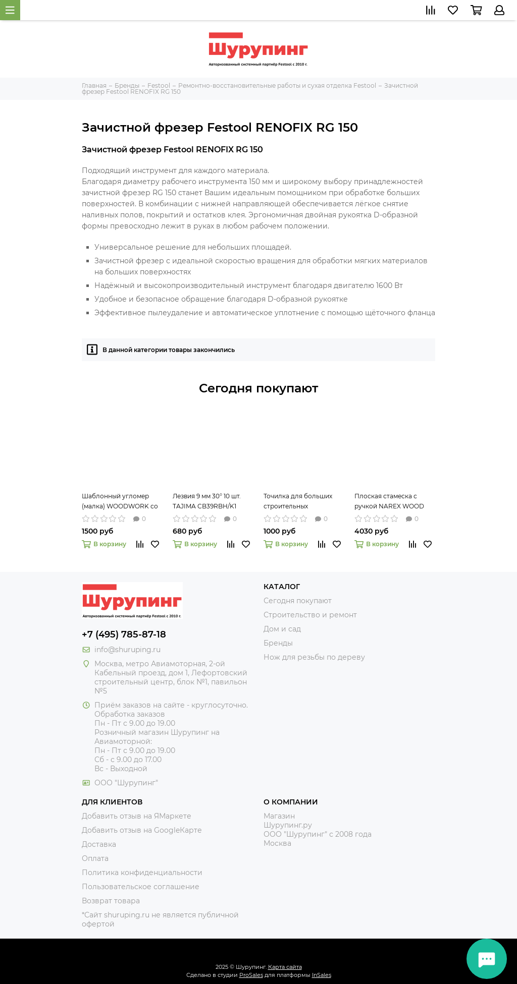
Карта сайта (285, 966)
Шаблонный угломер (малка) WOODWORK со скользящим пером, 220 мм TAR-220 (120, 501)
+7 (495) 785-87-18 (124, 634)
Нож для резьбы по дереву (314, 657)
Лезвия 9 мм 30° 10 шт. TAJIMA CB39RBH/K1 (207, 501)
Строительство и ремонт (310, 614)
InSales (321, 974)
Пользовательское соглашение (140, 886)
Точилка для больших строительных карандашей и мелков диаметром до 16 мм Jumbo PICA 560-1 (298, 501)
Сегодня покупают (258, 388)
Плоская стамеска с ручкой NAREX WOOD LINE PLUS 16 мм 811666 (389, 501)
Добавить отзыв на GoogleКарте (142, 830)
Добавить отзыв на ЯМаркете (136, 816)
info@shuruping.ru (127, 649)
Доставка (99, 844)
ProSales (251, 974)
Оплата (95, 858)
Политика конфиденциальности (142, 872)
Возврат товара (111, 900)
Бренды (278, 643)
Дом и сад (282, 628)
